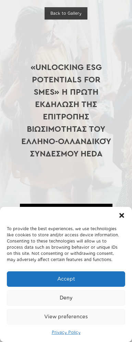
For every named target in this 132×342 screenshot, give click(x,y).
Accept (66, 279)
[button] (121, 215)
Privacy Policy (66, 332)
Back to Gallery (66, 13)
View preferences (66, 316)
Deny (66, 297)
